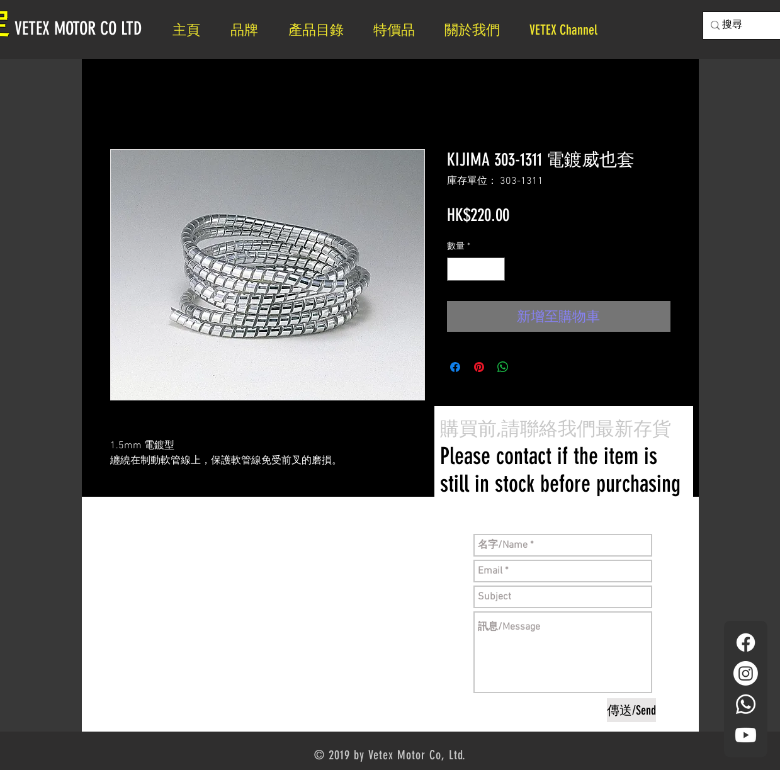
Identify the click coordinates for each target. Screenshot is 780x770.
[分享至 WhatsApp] (503, 367)
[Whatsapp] (745, 704)
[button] (477, 30)
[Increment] (495, 269)
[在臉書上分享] (455, 367)
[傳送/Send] (631, 710)
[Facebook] (745, 642)
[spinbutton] (476, 269)
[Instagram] (745, 673)
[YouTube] (745, 735)
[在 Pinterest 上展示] (479, 367)
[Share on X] (526, 367)
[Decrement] (457, 269)
